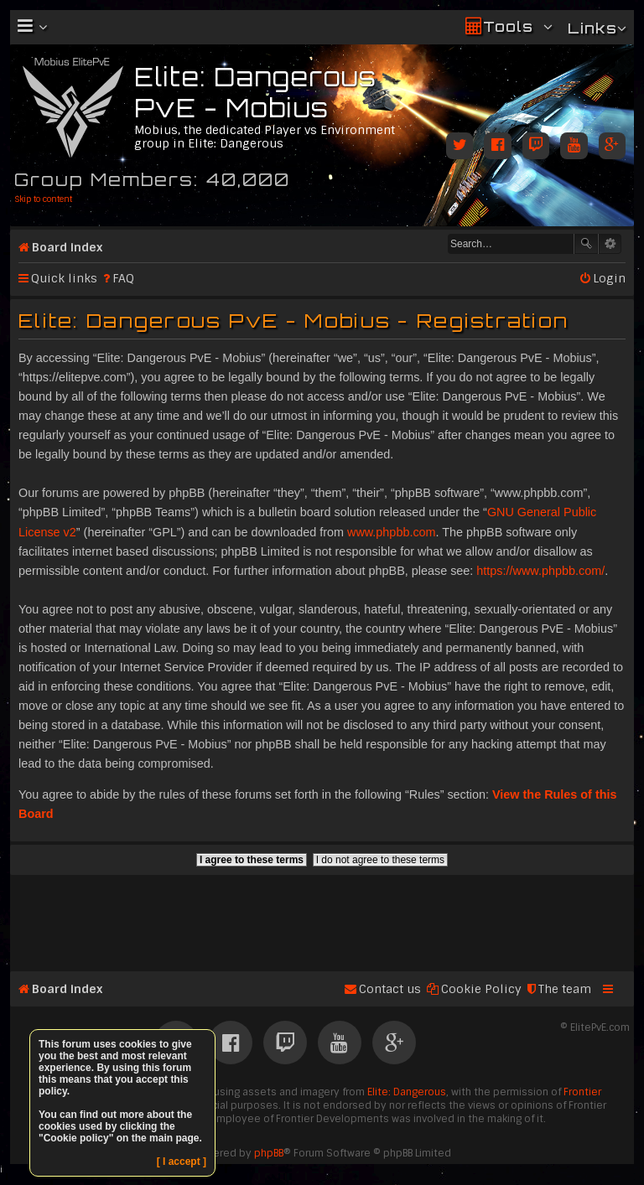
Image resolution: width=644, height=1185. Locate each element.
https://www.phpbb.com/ (540, 570)
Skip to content (43, 199)
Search (586, 244)
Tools (508, 26)
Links (592, 28)
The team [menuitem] (564, 988)
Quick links (64, 278)
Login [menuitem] (609, 278)
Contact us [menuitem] (390, 988)
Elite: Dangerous (406, 1092)
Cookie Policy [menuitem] (481, 988)
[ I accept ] (181, 1161)
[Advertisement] (322, 916)
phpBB (268, 1153)
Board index (67, 247)
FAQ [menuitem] (123, 278)
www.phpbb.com (391, 532)
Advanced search (610, 244)
